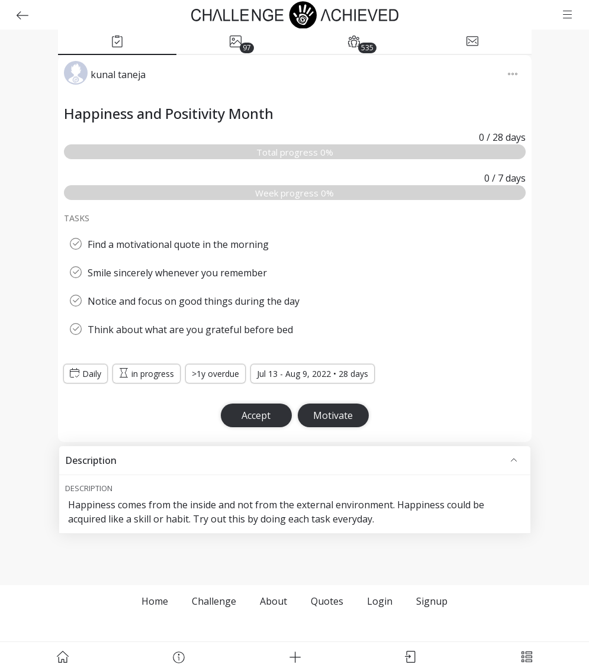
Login (379, 601)
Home (154, 601)
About (273, 601)
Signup (432, 601)
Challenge (214, 601)
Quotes (327, 601)
